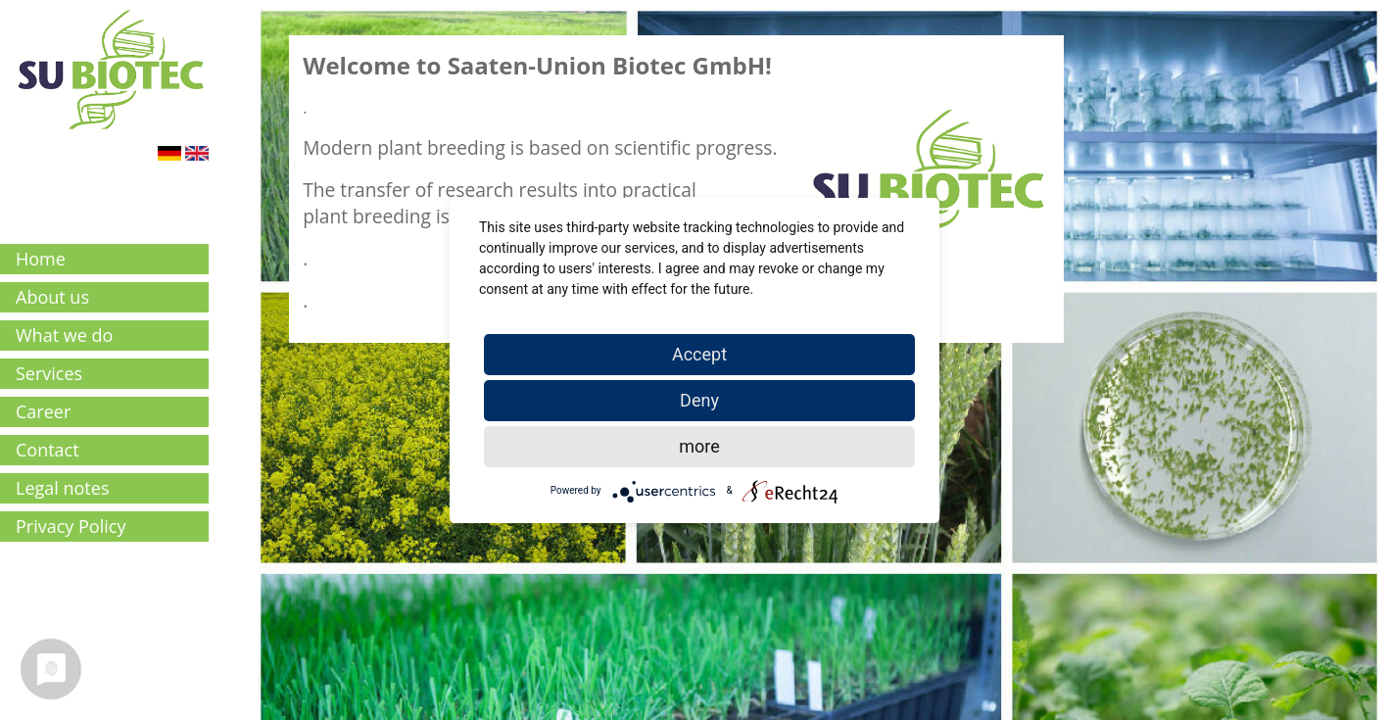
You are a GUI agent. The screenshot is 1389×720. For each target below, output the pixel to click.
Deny (699, 400)
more (699, 446)
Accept (699, 354)
